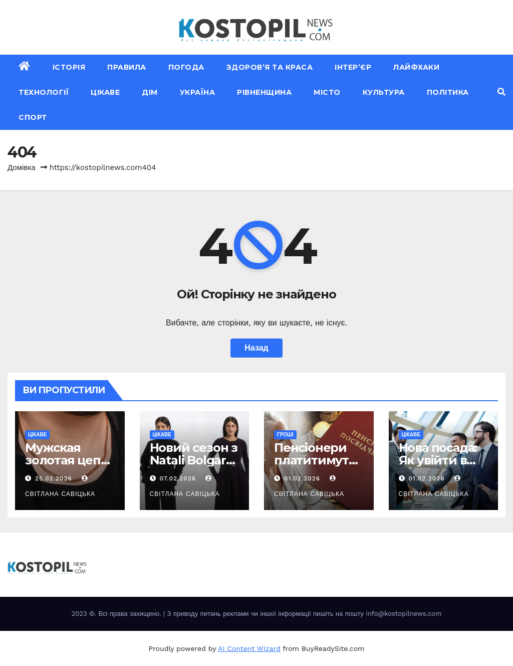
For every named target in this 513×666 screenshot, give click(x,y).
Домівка (22, 167)
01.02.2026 (303, 478)
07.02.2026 (178, 478)
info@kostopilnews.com (403, 613)
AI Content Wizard (249, 648)
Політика (448, 92)
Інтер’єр (353, 67)
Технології (44, 92)
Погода (186, 67)
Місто (327, 92)
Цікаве (105, 92)
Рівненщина (264, 92)
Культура (384, 92)
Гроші (285, 434)
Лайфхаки (416, 67)
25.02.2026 (55, 478)
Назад (256, 348)
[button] (501, 92)
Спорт (33, 117)
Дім (150, 92)
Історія (69, 67)
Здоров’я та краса (269, 67)
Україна (197, 92)
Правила (126, 67)
